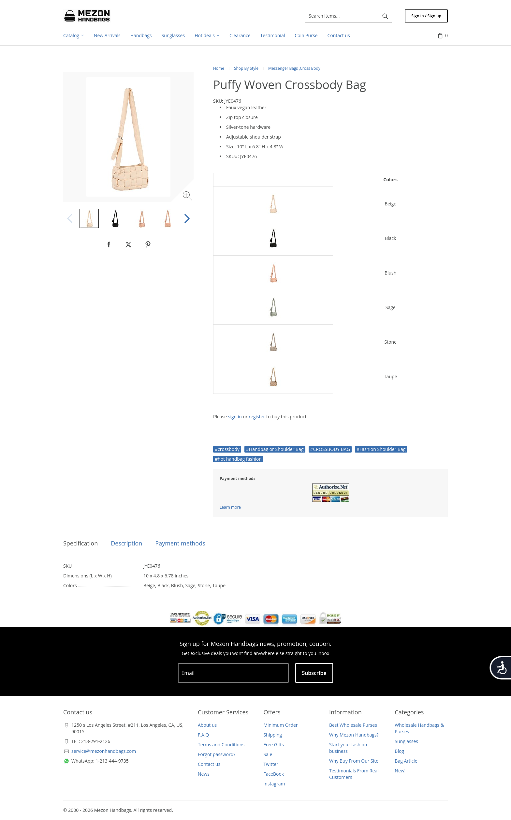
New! (400, 771)
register (257, 416)
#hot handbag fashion (238, 459)
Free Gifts (273, 744)
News (204, 774)
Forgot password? (216, 754)
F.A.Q (203, 735)
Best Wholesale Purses (353, 725)
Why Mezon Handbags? (354, 735)
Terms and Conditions (221, 744)
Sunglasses (406, 741)
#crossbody (227, 449)
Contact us (209, 764)
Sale (267, 754)
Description (126, 543)
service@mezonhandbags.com (103, 751)
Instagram (274, 784)
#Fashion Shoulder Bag (381, 449)
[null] (109, 244)
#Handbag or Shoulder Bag (275, 449)
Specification (80, 543)
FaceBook (273, 774)
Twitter (270, 764)
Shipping (272, 735)
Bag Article (406, 761)
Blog (399, 751)
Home (218, 68)
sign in (235, 416)
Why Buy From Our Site (353, 761)
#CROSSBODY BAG (330, 449)
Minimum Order (280, 725)
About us (207, 725)
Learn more (230, 507)
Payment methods (180, 543)
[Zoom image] (188, 196)
